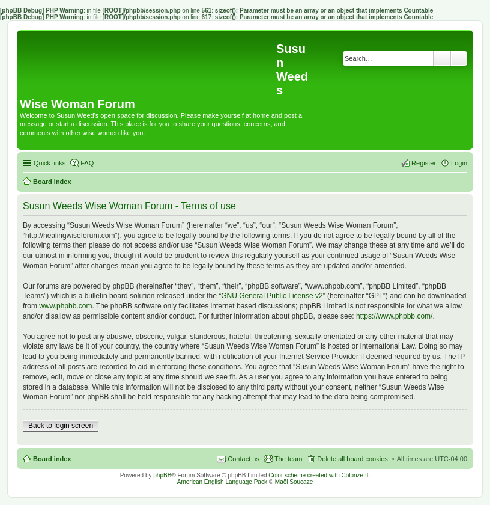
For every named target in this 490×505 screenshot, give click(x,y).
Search (442, 58)
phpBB (162, 475)
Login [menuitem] (459, 163)
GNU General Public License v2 (271, 296)
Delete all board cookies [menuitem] (352, 458)
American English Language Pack (222, 482)
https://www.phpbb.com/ (394, 316)
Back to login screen (60, 425)
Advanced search (459, 58)
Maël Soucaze (294, 482)
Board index (52, 458)
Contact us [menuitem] (243, 458)
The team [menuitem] (288, 458)
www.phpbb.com (65, 306)
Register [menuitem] (423, 163)
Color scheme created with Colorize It (318, 475)
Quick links (49, 163)
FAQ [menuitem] (87, 163)
